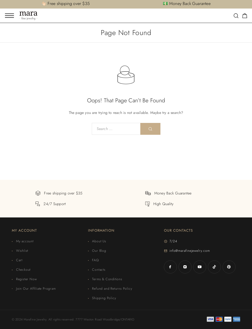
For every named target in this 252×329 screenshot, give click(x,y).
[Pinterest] (229, 267)
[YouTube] (199, 267)
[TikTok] (214, 267)
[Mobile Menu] (9, 16)
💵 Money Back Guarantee (187, 3)
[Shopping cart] (244, 16)
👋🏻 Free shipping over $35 (65, 3)
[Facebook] (170, 267)
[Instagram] (185, 267)
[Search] (236, 16)
